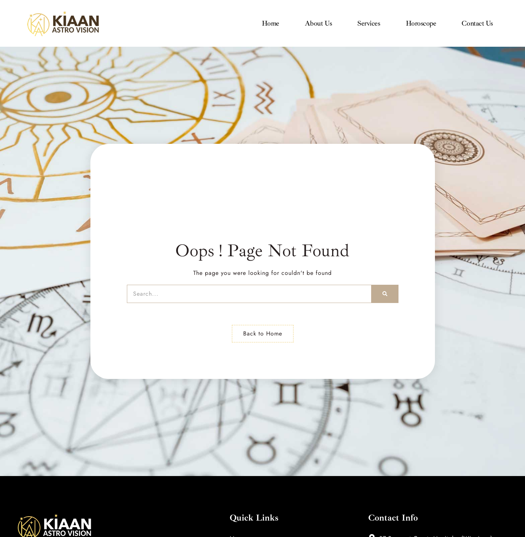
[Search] (385, 294)
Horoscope (421, 23)
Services (368, 23)
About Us (318, 23)
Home (270, 23)
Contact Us (477, 23)
